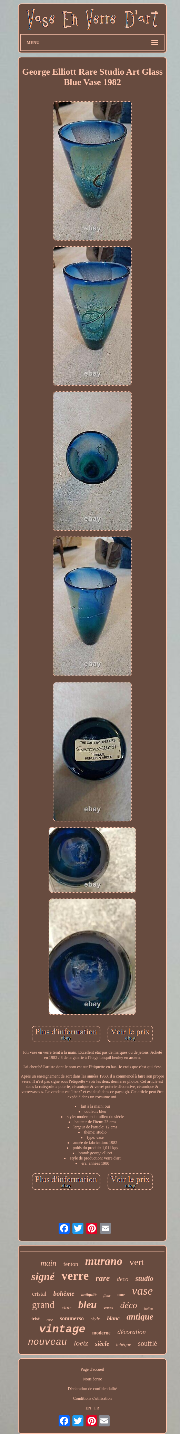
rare (103, 1278)
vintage (62, 1329)
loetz (81, 1343)
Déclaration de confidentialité (92, 1388)
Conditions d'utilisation (92, 1398)
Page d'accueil (92, 1369)
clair (66, 1307)
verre (75, 1276)
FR (96, 1408)
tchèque (123, 1344)
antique (140, 1316)
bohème (63, 1293)
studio (145, 1278)
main (48, 1263)
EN (88, 1408)
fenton (70, 1264)
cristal (39, 1294)
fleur (107, 1295)
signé (42, 1276)
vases (108, 1307)
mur (121, 1294)
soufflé (147, 1343)
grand (43, 1304)
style (95, 1318)
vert (136, 1262)
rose (50, 1319)
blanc (113, 1318)
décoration (131, 1331)
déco (128, 1305)
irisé (35, 1318)
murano (103, 1261)
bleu (87, 1304)
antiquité (89, 1294)
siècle (102, 1343)
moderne (101, 1332)
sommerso (72, 1318)
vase (142, 1290)
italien (148, 1309)
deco (123, 1279)
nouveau (47, 1342)
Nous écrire (92, 1379)
